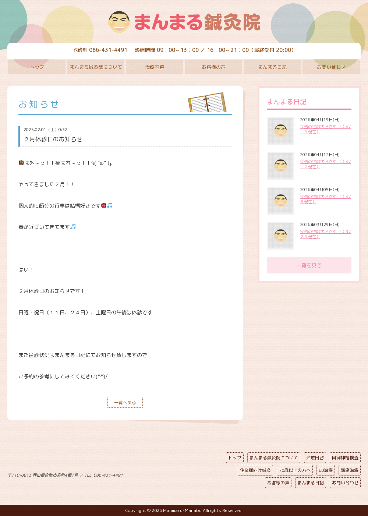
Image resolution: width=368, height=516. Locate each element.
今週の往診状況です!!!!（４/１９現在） (325, 129)
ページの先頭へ (178, 474)
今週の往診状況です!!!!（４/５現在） (325, 199)
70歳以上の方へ (295, 470)
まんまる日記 (272, 67)
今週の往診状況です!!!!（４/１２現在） (325, 164)
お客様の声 (214, 67)
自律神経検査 (345, 458)
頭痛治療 (349, 470)
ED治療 (326, 470)
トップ (37, 67)
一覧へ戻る (125, 402)
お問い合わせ (331, 67)
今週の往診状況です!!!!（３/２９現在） (325, 234)
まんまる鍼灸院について (96, 67)
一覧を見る (309, 265)
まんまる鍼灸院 (184, 22)
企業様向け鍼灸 (255, 470)
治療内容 (154, 67)
